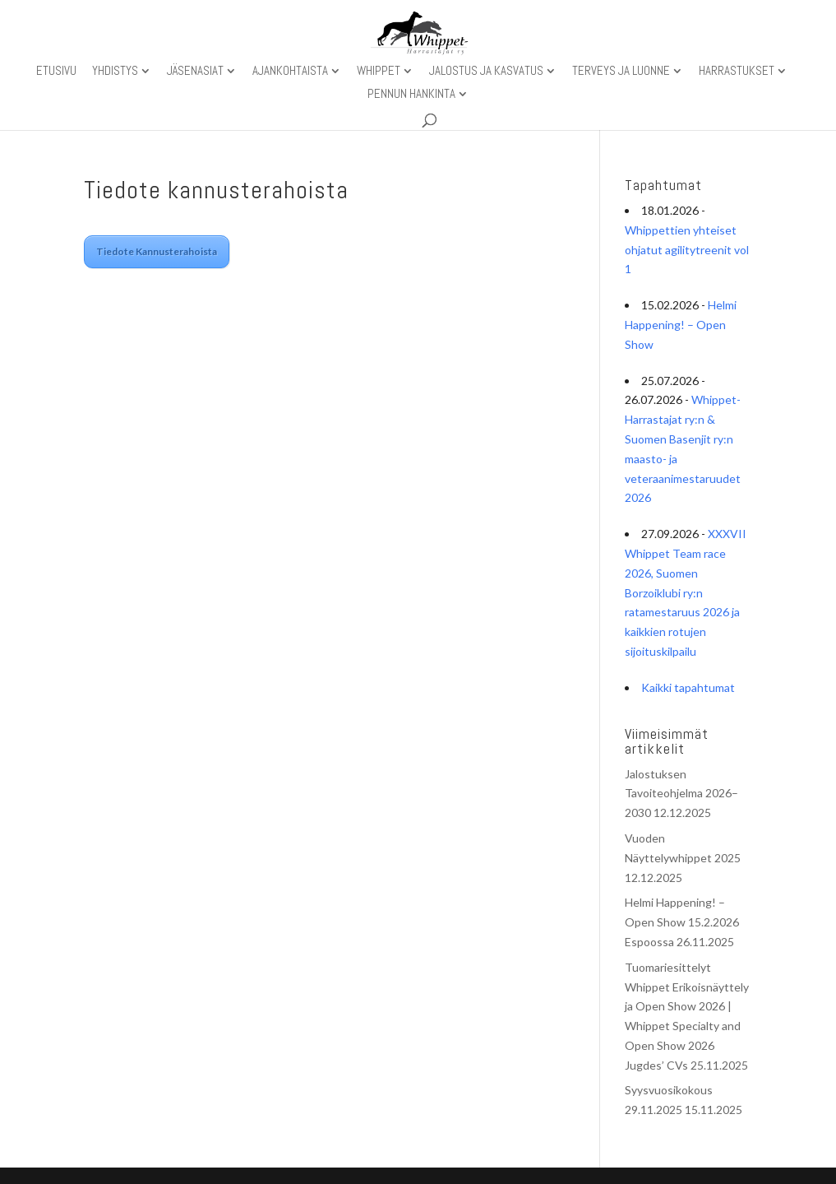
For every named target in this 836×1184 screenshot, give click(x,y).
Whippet (378, 71)
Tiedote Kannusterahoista (156, 251)
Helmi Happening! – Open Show (681, 324)
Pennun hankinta (411, 94)
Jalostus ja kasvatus (486, 71)
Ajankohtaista (290, 71)
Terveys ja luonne (621, 71)
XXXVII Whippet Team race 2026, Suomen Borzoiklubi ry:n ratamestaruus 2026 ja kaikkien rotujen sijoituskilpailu (685, 592)
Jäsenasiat (195, 71)
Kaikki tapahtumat (688, 687)
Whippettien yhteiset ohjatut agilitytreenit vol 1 (687, 249)
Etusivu (56, 71)
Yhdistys (115, 71)
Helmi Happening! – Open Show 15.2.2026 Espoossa (682, 922)
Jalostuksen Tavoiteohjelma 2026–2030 (681, 793)
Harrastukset (736, 71)
